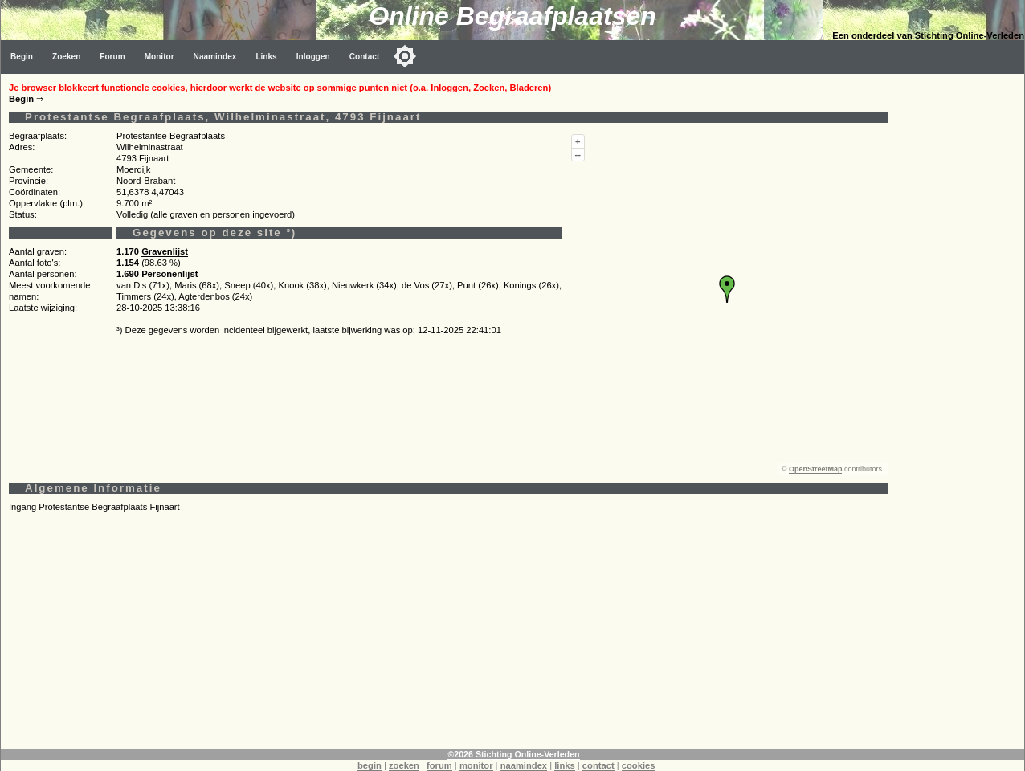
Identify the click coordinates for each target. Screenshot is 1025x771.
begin (369, 765)
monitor (476, 765)
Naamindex (215, 56)
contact (598, 765)
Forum (112, 56)
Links (265, 56)
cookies (638, 765)
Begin (21, 56)
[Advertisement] (448, 636)
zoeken (404, 765)
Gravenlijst (164, 251)
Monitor (159, 56)
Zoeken (66, 56)
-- (578, 154)
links (564, 765)
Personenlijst (169, 274)
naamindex (523, 765)
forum (439, 765)
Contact (364, 56)
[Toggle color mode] (405, 56)
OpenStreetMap (816, 469)
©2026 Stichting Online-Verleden (513, 754)
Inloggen (313, 56)
